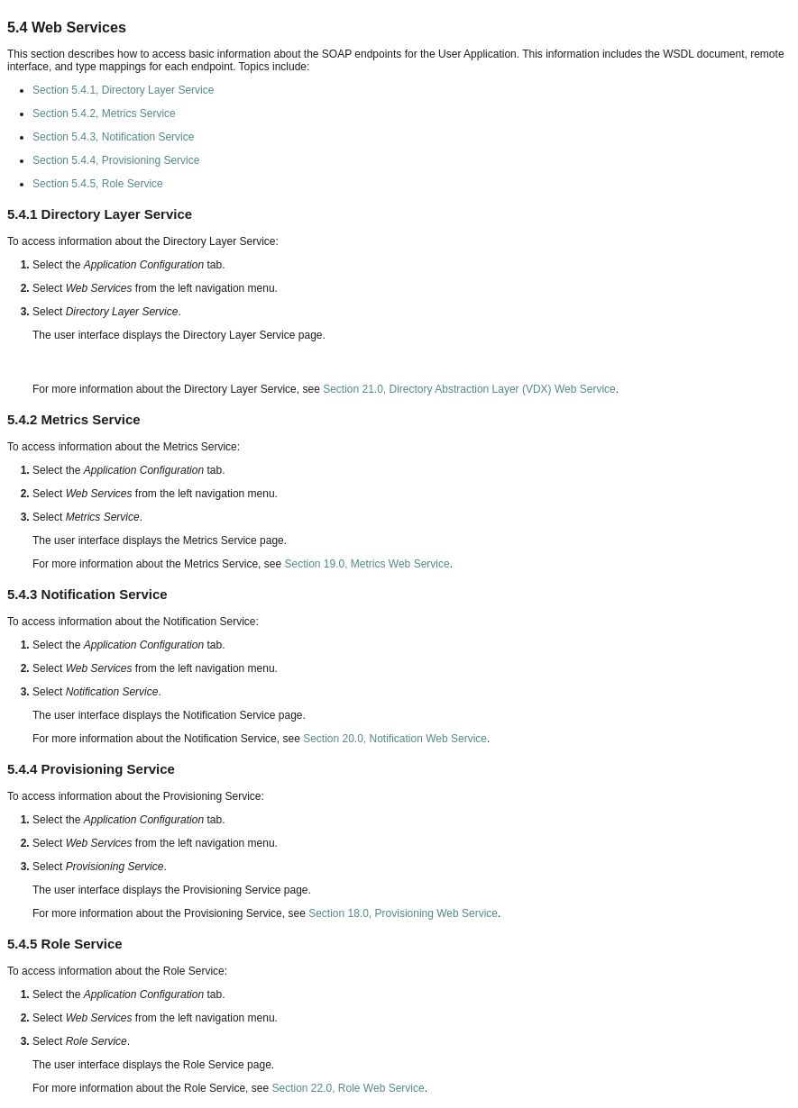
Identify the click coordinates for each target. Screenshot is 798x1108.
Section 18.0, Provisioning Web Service (403, 913)
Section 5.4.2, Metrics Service (104, 113)
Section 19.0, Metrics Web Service (366, 564)
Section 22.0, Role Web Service (347, 1088)
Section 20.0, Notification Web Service (395, 738)
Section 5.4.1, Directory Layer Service (123, 90)
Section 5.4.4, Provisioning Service (115, 160)
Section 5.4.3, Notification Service (113, 137)
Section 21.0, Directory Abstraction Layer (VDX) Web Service (469, 389)
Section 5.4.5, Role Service (97, 183)
